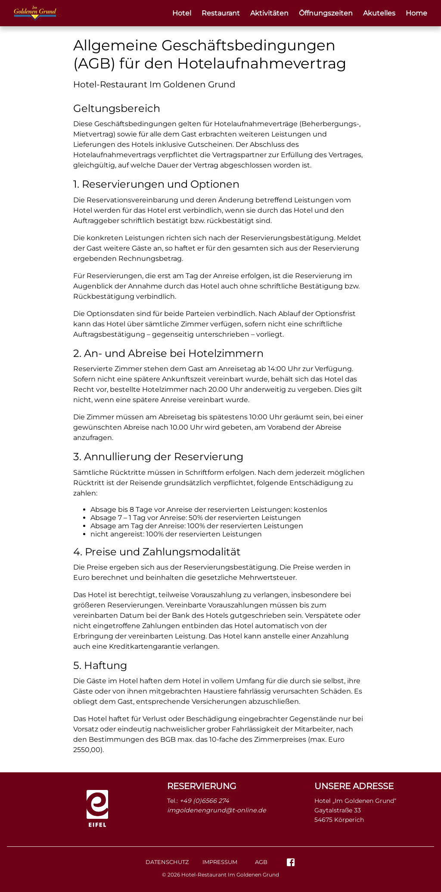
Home (416, 13)
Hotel (181, 13)
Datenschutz (167, 862)
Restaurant (221, 13)
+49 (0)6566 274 (204, 801)
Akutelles (379, 13)
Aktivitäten (269, 13)
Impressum (219, 862)
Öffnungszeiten (326, 13)
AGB (261, 862)
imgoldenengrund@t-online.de (216, 810)
